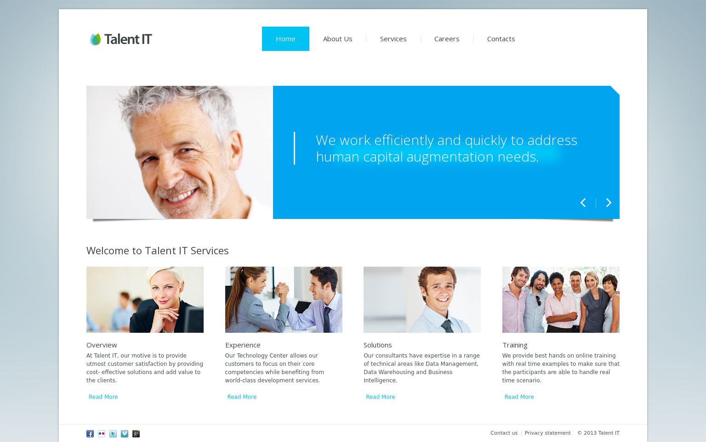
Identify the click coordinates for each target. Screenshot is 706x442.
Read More (103, 397)
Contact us (504, 433)
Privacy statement (548, 433)
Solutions (378, 344)
